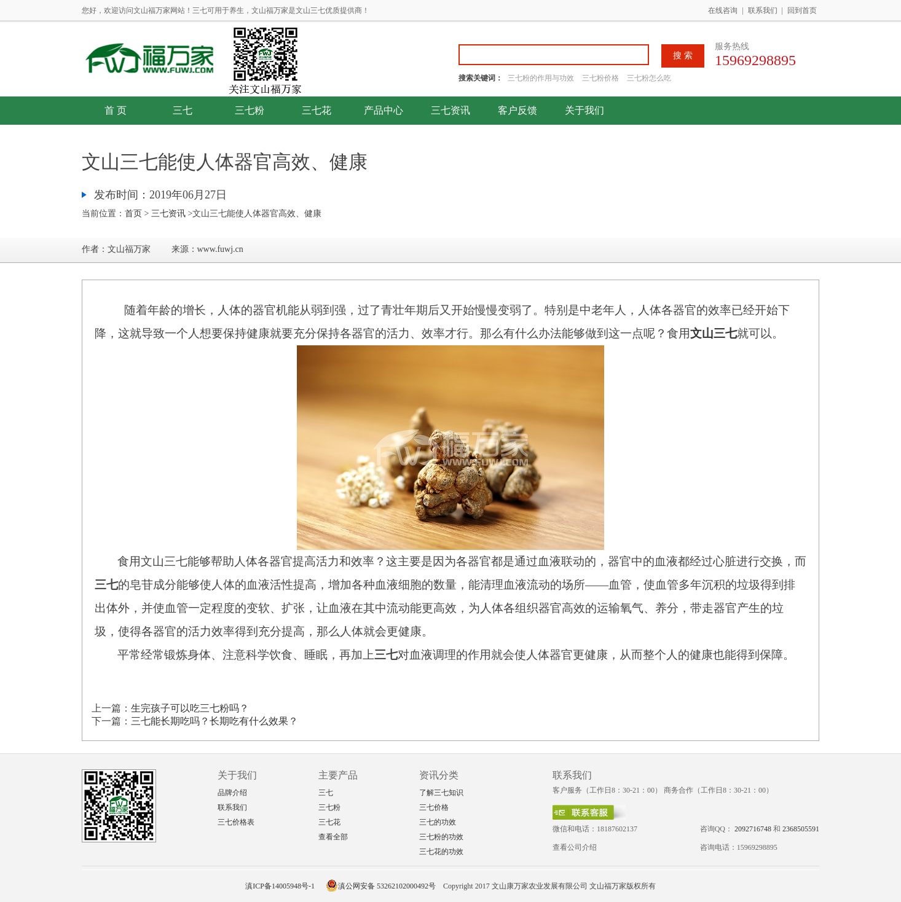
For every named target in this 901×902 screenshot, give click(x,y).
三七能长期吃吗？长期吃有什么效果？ (214, 721)
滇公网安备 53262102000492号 (381, 886)
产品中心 (383, 110)
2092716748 (752, 829)
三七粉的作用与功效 (542, 78)
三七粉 (249, 110)
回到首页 (802, 10)
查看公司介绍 (575, 847)
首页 (133, 213)
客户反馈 (517, 110)
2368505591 (800, 829)
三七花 (316, 110)
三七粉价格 (600, 78)
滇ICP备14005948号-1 (280, 886)
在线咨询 (723, 10)
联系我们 (762, 10)
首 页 (115, 110)
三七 (182, 110)
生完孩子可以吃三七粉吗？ (190, 708)
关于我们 (584, 110)
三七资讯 (450, 110)
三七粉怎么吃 (649, 78)
